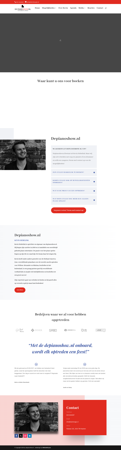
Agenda (73, 8)
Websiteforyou (47, 447)
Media (81, 8)
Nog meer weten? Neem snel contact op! (68, 210)
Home (37, 8)
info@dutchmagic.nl (72, 422)
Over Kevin (63, 8)
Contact (100, 8)
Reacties (91, 8)
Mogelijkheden (48, 8)
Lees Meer (20, 290)
